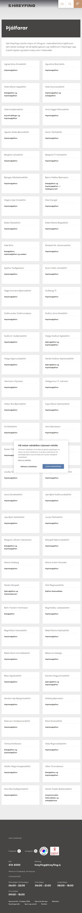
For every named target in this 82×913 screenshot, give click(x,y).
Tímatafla (62, 4)
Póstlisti (44, 904)
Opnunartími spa (41, 901)
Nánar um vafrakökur (24, 460)
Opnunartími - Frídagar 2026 (19, 901)
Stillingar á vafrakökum (28, 466)
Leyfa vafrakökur (53, 466)
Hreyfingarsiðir (14, 904)
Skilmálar (55, 901)
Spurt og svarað (31, 904)
